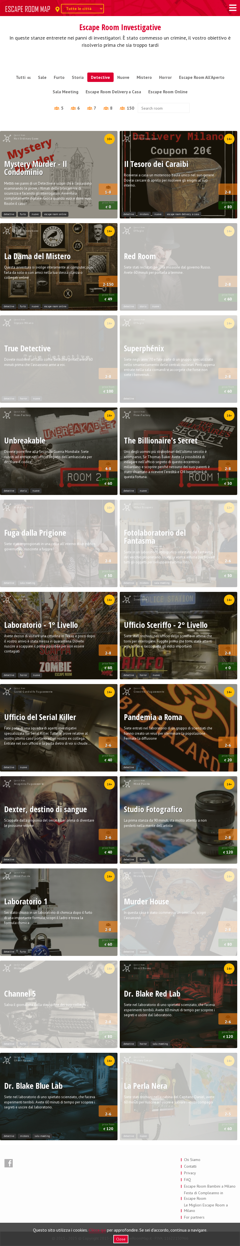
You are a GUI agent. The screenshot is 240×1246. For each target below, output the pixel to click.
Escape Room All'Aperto (201, 77)
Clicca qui (97, 1230)
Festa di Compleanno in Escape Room (203, 1195)
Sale (42, 77)
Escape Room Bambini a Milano (210, 1186)
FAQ (187, 1179)
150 (127, 108)
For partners (194, 1217)
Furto (59, 77)
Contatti (190, 1166)
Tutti (23, 77)
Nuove (123, 77)
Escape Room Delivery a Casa (113, 91)
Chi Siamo (192, 1159)
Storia (78, 77)
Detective (100, 77)
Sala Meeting (65, 91)
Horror (165, 77)
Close (121, 1239)
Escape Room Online (168, 91)
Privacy (190, 1172)
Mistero (144, 77)
